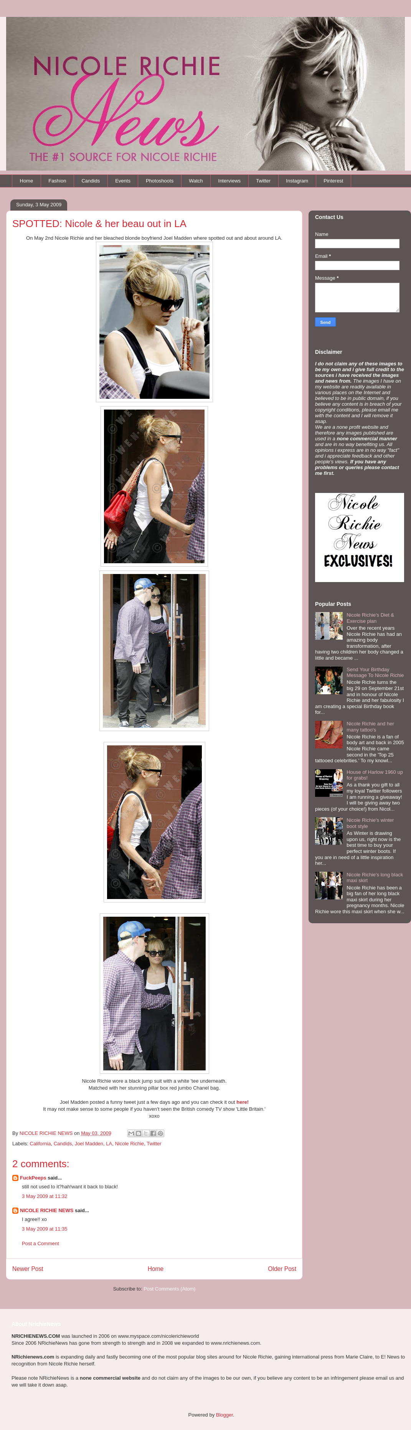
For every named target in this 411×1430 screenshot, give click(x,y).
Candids (90, 181)
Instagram (297, 181)
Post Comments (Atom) (169, 1289)
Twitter (263, 181)
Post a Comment (40, 1243)
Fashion (57, 181)
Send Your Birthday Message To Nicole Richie (375, 673)
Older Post (282, 1269)
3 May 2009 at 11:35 (45, 1229)
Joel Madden (89, 1143)
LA (109, 1143)
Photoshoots (159, 181)
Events (122, 181)
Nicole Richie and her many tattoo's (370, 727)
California (40, 1143)
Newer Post (27, 1269)
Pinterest (333, 181)
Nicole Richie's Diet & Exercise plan (370, 618)
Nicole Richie (129, 1143)
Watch (196, 181)
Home (26, 181)
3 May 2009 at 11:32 (45, 1196)
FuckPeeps (33, 1178)
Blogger (224, 1415)
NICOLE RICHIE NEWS (46, 1210)
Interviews (229, 181)
